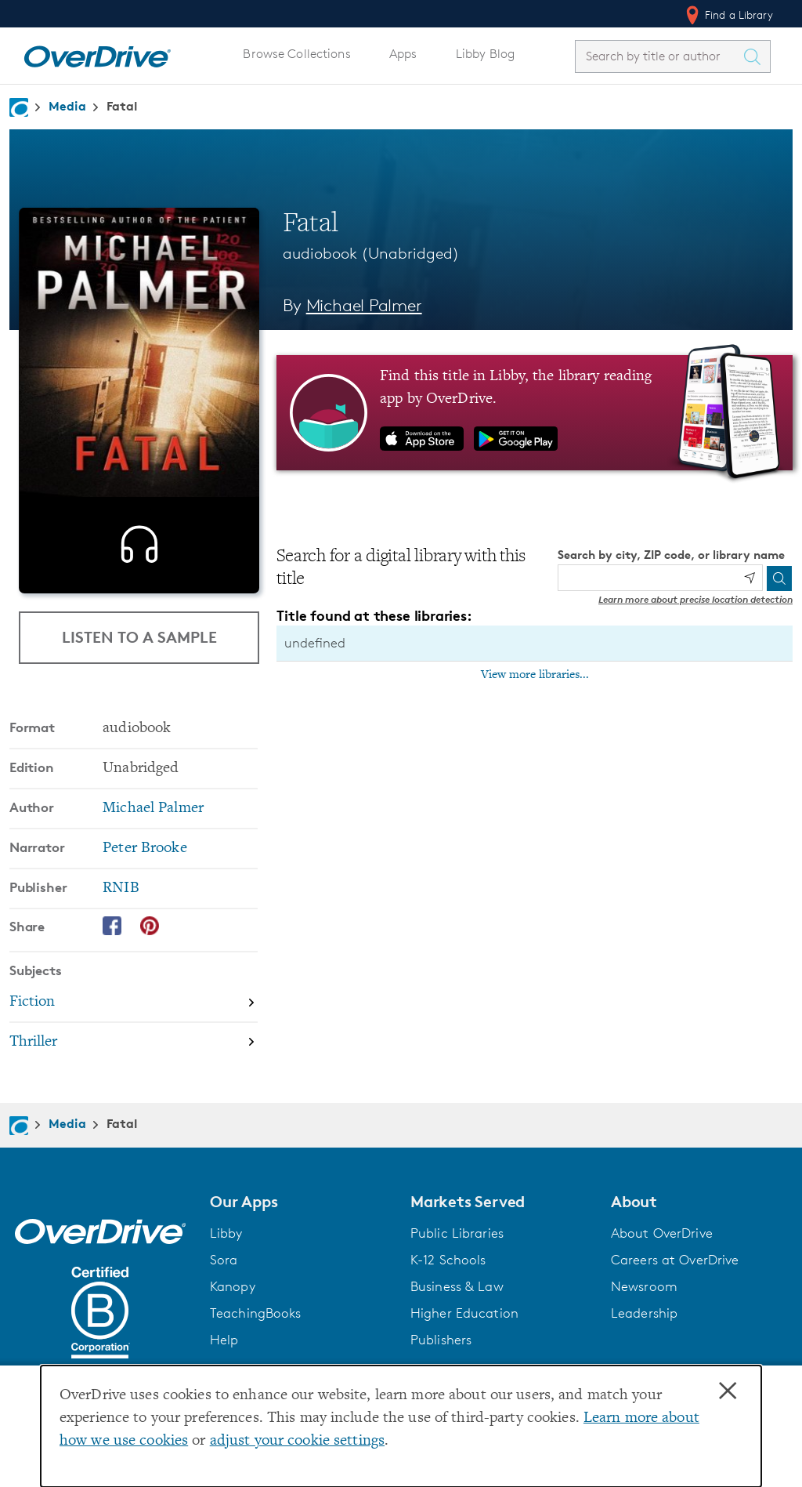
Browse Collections (296, 53)
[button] (301, 1201)
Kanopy (232, 1286)
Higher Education (464, 1313)
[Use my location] (749, 577)
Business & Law (457, 1286)
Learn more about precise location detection (695, 599)
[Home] (97, 53)
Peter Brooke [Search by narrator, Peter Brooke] (144, 848)
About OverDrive (662, 1233)
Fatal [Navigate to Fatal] (122, 106)
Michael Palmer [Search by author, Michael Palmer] (364, 305)
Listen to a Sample (139, 637)
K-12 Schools (448, 1260)
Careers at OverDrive (675, 1260)
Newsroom (644, 1286)
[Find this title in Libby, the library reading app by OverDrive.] (534, 412)
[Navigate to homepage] (18, 107)
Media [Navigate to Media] (67, 106)
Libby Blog (485, 53)
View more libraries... (535, 675)
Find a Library (728, 14)
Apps (403, 53)
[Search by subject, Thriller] (133, 1042)
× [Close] (727, 1391)
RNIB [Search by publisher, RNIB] (121, 888)
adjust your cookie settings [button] (297, 1441)
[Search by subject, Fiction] (133, 1003)
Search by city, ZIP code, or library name (671, 554)
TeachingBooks (256, 1313)
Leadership (644, 1313)
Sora (224, 1260)
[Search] (779, 578)
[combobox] (659, 56)
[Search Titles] (756, 56)
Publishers (440, 1339)
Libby (226, 1233)
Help (224, 1339)
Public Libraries (457, 1233)
